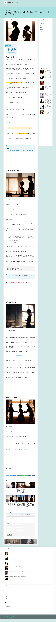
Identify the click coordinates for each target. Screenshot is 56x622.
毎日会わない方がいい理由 (12, 49)
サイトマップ (7, 610)
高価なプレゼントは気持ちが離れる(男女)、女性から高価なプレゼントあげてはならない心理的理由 (21, 493)
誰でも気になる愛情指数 (12, 48)
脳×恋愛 (9, 10)
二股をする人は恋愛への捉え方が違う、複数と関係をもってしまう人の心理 (21, 506)
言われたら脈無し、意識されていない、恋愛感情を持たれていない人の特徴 (30, 506)
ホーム (6, 10)
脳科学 (42, 21)
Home (5, 550)
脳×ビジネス (43, 33)
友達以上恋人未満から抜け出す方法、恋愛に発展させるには (11, 505)
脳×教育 (42, 25)
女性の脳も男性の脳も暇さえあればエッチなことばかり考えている (30, 492)
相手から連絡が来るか (11, 50)
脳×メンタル (43, 31)
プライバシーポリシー (8, 612)
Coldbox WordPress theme (8, 620)
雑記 (41, 35)
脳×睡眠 (42, 29)
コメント (8, 517)
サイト (8, 530)
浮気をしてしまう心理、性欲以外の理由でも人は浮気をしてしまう (18, 450)
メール (8, 527)
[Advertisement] (20, 161)
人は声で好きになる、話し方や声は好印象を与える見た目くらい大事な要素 (11, 493)
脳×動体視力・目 (43, 23)
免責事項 (6, 614)
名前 (8, 524)
